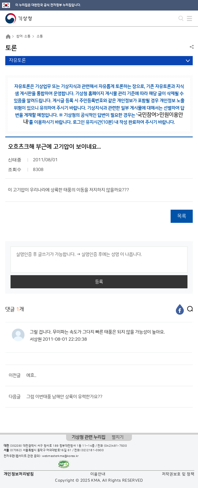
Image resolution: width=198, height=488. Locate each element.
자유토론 (17, 60)
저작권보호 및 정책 (178, 474)
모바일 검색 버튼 (181, 18)
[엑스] (189, 309)
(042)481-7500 (115, 445)
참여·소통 (23, 36)
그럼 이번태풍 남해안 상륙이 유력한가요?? (64, 396)
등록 (99, 281)
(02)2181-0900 (92, 450)
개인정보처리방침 (19, 474)
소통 (40, 36)
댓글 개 (14, 309)
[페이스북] (180, 309)
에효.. (31, 375)
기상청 (18, 18)
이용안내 (97, 474)
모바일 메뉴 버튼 (189, 18)
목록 (181, 216)
